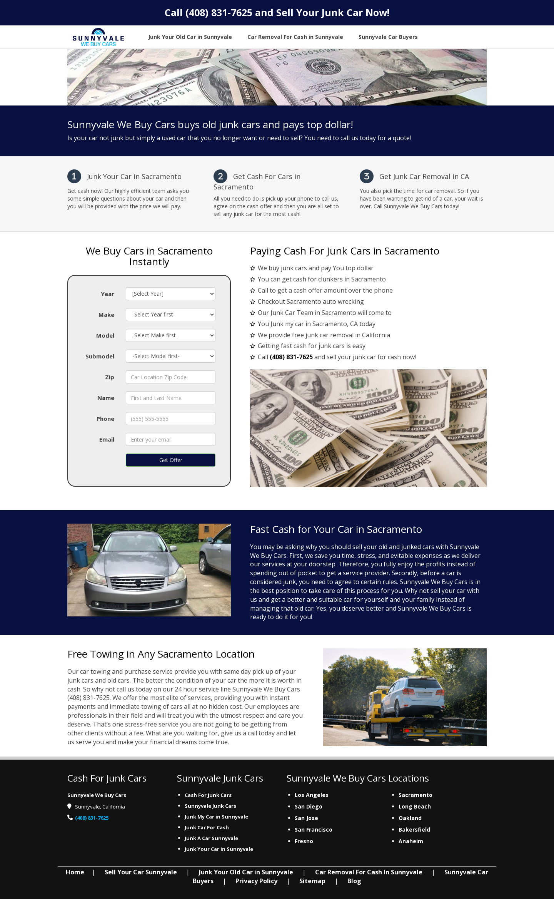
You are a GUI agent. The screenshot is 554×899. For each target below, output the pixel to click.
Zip (109, 377)
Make (106, 314)
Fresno (304, 841)
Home (75, 872)
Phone (105, 418)
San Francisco (313, 829)
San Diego (308, 806)
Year (107, 294)
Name (105, 398)
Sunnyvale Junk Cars (210, 805)
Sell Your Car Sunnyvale (141, 872)
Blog (354, 881)
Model (105, 335)
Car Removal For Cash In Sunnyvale (368, 872)
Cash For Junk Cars (208, 795)
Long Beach (415, 806)
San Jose (306, 818)
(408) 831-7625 (218, 12)
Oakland (410, 818)
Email (106, 439)
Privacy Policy (256, 881)
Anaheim (411, 841)
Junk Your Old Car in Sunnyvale (246, 872)
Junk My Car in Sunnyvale (217, 816)
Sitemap (312, 881)
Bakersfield (414, 829)
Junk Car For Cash (207, 827)
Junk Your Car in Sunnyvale (219, 848)
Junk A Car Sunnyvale (212, 838)
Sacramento (415, 795)
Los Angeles (312, 795)
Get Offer (170, 460)
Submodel (99, 356)
